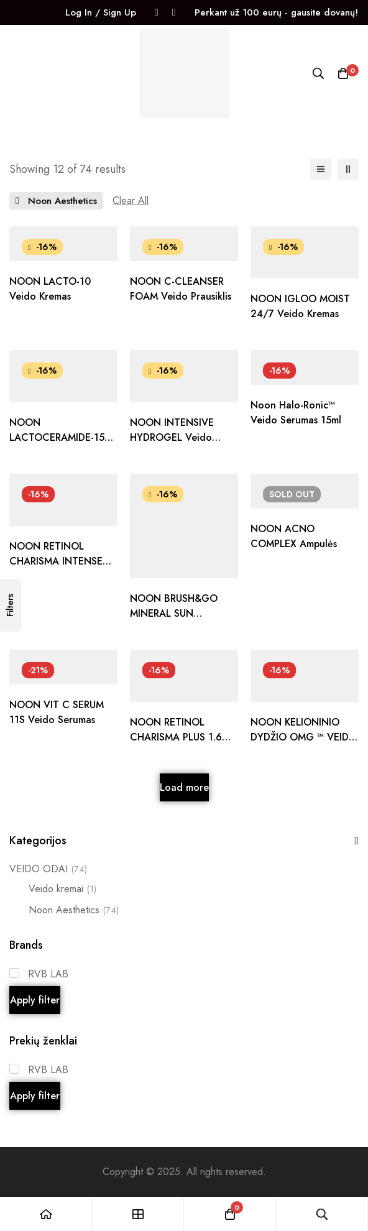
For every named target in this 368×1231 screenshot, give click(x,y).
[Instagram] (174, 12)
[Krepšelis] (343, 73)
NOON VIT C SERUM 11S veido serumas (56, 712)
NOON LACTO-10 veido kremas (50, 288)
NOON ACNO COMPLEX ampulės (294, 536)
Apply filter (35, 1000)
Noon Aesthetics (74, 910)
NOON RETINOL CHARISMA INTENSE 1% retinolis (56, 561)
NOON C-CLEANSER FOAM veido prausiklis (180, 288)
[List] (320, 169)
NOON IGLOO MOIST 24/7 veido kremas (300, 306)
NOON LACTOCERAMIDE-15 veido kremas (56, 437)
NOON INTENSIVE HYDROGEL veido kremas (172, 437)
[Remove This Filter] (131, 201)
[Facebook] (156, 12)
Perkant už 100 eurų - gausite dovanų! (276, 12)
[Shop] (138, 1214)
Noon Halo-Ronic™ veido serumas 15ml (296, 412)
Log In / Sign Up (100, 12)
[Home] (46, 1214)
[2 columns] (348, 169)
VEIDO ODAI (48, 869)
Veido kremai (62, 889)
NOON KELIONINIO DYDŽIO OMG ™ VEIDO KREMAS (304, 737)
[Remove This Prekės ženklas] (56, 201)
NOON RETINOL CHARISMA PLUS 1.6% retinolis (180, 737)
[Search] (318, 73)
